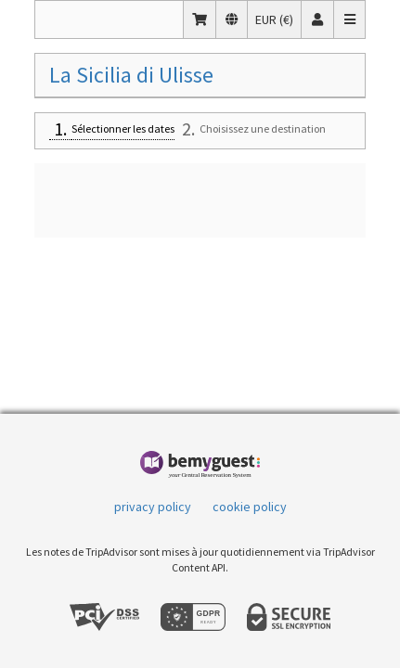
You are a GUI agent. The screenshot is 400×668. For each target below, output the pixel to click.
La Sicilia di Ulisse (131, 74)
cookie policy (250, 506)
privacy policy (152, 506)
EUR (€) (278, 18)
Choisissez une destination (263, 128)
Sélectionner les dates (122, 128)
